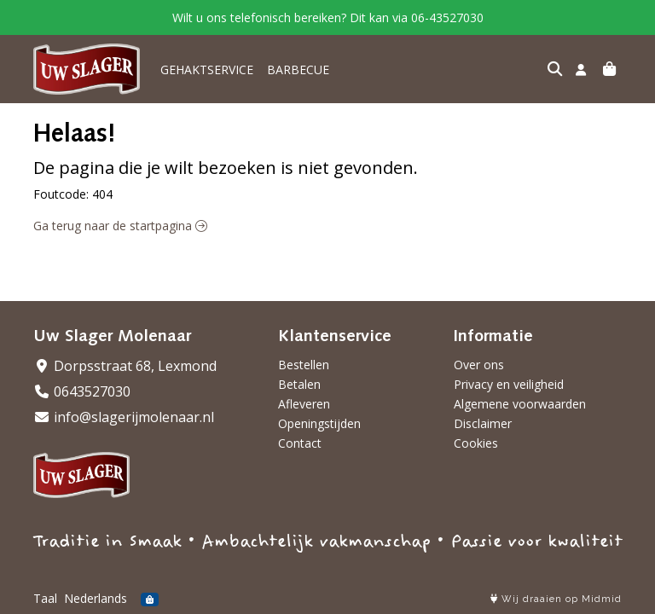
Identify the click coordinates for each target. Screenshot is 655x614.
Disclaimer (483, 423)
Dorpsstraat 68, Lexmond (125, 365)
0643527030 (81, 391)
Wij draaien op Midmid (556, 599)
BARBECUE (298, 69)
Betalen (299, 384)
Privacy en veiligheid (509, 384)
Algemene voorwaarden (520, 404)
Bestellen (303, 364)
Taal (45, 598)
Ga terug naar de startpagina (120, 225)
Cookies (476, 443)
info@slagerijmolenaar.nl (123, 417)
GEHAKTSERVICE (206, 69)
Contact (300, 443)
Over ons (479, 364)
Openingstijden (319, 423)
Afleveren (304, 404)
